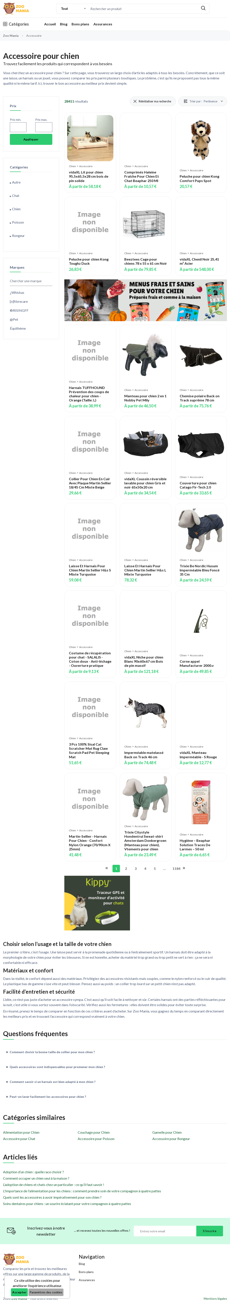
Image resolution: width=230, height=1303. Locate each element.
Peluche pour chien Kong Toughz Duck (89, 261)
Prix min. (15, 119)
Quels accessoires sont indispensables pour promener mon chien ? (57, 1067)
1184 (175, 868)
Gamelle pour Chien (167, 1132)
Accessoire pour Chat (19, 1139)
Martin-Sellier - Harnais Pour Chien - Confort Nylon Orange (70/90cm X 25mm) (90, 842)
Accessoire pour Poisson (96, 1139)
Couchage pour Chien (94, 1132)
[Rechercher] (203, 8)
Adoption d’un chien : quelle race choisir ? (33, 1172)
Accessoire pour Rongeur (171, 1139)
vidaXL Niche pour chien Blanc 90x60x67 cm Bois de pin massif (143, 661)
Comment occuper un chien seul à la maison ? (36, 1178)
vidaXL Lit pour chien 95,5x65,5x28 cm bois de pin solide (88, 176)
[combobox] (73, 8)
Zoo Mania (11, 35)
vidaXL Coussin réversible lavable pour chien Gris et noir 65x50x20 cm (145, 483)
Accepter (19, 1292)
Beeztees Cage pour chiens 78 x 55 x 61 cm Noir (145, 261)
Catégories (16, 24)
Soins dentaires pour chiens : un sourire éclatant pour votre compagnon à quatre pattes (67, 1203)
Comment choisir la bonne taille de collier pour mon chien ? (52, 1052)
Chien (72, 166)
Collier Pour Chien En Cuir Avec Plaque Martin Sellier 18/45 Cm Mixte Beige (90, 483)
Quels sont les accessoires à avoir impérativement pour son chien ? (52, 1197)
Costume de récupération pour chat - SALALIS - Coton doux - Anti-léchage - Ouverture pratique (90, 659)
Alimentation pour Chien (21, 1132)
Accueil (50, 24)
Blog (63, 24)
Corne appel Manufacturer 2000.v (197, 663)
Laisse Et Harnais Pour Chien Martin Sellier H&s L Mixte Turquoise (145, 570)
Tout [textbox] (64, 8)
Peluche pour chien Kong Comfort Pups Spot (199, 178)
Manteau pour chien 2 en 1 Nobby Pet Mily (145, 398)
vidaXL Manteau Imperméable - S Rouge (198, 754)
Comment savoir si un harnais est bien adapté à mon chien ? (52, 1082)
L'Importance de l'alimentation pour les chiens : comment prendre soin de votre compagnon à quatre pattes (82, 1191)
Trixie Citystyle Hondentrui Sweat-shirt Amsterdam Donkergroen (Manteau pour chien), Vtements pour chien (145, 840)
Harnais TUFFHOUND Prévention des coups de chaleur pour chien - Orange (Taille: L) (89, 393)
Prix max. (41, 119)
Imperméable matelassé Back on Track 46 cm (143, 754)
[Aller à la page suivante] (183, 868)
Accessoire (86, 166)
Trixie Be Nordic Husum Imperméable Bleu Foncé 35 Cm (199, 570)
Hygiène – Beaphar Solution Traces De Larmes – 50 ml (195, 844)
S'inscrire (209, 1231)
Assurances (102, 24)
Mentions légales (215, 1298)
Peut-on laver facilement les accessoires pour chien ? (48, 1096)
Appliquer (31, 139)
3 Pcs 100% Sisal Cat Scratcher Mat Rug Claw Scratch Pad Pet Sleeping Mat (89, 750)
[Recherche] (126, 8)
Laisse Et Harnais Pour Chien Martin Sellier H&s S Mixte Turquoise (90, 570)
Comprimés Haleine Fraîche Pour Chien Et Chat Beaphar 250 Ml (141, 176)
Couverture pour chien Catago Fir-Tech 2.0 (198, 485)
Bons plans (80, 24)
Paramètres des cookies (46, 1292)
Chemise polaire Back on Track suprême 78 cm (199, 398)
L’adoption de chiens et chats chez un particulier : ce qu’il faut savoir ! (53, 1184)
